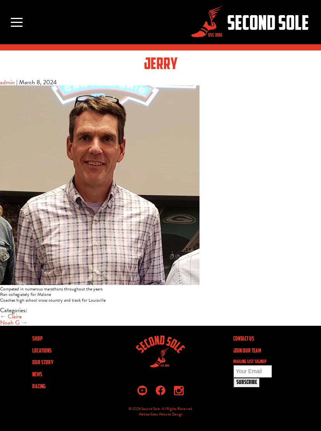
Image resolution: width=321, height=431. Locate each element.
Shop (37, 339)
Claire (11, 316)
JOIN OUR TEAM (247, 351)
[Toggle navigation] (16, 22)
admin (7, 82)
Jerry (160, 65)
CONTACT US (243, 339)
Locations (42, 351)
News (37, 375)
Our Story (43, 363)
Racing (38, 387)
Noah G (14, 322)
